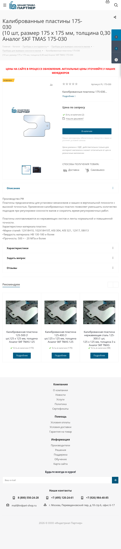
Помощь (61, 416)
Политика (61, 404)
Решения (60, 450)
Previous (110, 285)
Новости (60, 394)
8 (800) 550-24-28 (28, 497)
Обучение (60, 459)
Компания (60, 384)
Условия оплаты (60, 422)
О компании (60, 390)
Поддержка (60, 454)
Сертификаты (60, 408)
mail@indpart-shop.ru (24, 505)
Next (116, 285)
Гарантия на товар (60, 431)
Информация (60, 439)
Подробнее (22, 355)
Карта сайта (60, 463)
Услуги (60, 399)
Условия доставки (60, 427)
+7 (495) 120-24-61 (62, 497)
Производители (60, 445)
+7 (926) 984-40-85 (97, 497)
